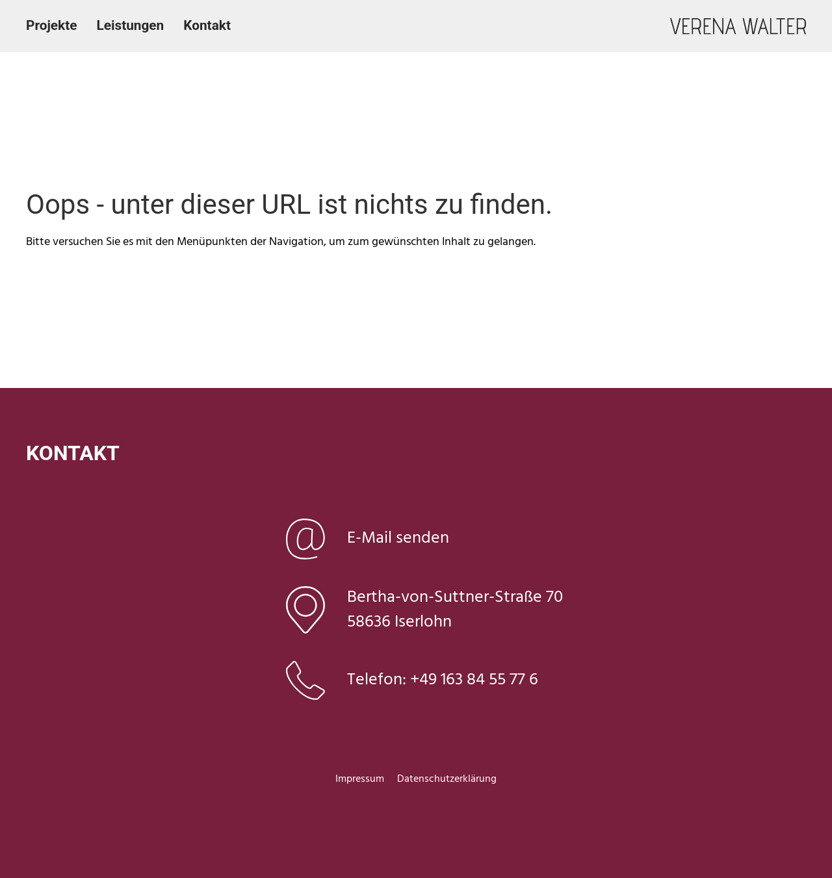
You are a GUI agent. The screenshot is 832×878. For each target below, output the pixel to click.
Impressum (359, 779)
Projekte (51, 25)
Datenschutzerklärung (447, 779)
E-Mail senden (398, 538)
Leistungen (130, 25)
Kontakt (207, 25)
